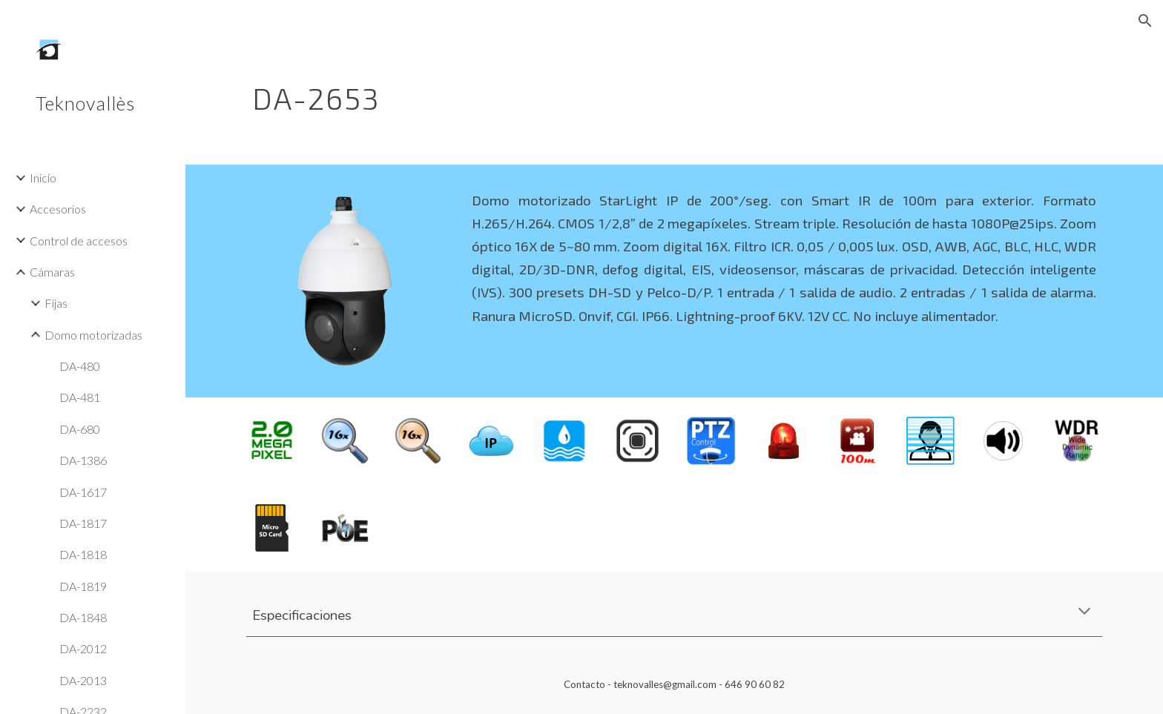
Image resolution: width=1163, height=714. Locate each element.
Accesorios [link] (58, 209)
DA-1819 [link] (83, 586)
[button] (1145, 21)
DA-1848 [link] (83, 617)
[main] (601, 92)
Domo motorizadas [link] (93, 335)
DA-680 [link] (79, 429)
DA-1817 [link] (83, 523)
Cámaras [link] (52, 272)
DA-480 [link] (79, 366)
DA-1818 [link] (83, 554)
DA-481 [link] (79, 397)
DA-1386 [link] (83, 460)
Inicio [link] (43, 178)
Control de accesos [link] (79, 241)
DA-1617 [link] (83, 492)
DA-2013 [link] (83, 680)
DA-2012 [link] (83, 648)
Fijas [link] (56, 303)
